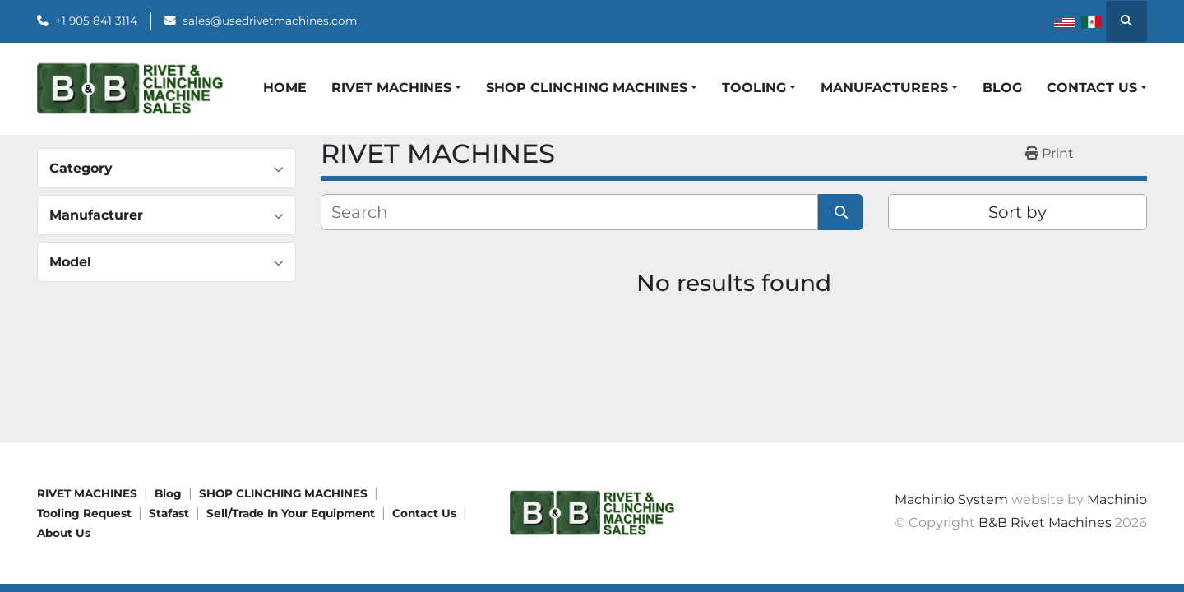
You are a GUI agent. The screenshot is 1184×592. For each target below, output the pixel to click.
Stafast (169, 513)
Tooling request (84, 513)
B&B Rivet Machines (1045, 522)
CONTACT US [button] (1092, 87)
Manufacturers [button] (884, 87)
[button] (396, 88)
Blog (1002, 87)
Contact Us (424, 513)
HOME (285, 87)
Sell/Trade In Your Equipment (290, 513)
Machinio (1117, 499)
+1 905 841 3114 (96, 20)
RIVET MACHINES (87, 493)
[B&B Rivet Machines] (592, 512)
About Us (63, 532)
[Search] (569, 212)
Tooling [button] (754, 87)
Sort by (1017, 212)
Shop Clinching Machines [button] (586, 87)
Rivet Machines (391, 87)
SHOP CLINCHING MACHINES (283, 493)
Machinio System (951, 499)
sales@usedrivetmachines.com (270, 20)
